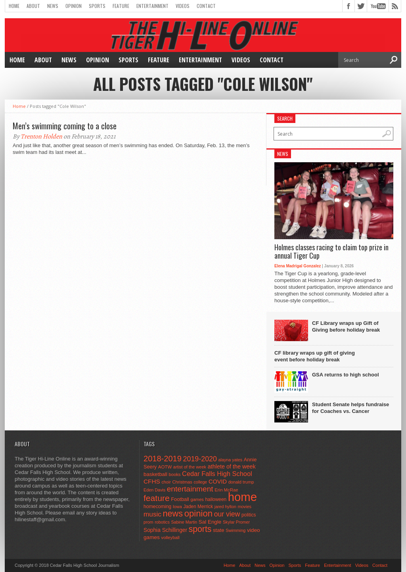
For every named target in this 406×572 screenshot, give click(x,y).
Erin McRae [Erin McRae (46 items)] (226, 490)
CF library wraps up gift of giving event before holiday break (314, 356)
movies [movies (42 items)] (244, 506)
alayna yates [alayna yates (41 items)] (230, 459)
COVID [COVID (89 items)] (218, 481)
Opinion (73, 5)
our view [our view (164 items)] (227, 514)
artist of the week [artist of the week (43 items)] (189, 467)
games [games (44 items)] (197, 499)
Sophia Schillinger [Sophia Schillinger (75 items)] (165, 530)
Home (14, 5)
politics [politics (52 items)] (248, 515)
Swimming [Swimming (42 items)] (235, 530)
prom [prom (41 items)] (148, 522)
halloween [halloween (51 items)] (216, 499)
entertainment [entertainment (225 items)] (190, 489)
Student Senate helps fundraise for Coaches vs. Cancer (350, 407)
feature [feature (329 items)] (157, 498)
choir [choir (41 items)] (165, 482)
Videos (183, 5)
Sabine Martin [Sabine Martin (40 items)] (184, 522)
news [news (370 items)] (173, 513)
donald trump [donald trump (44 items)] (241, 482)
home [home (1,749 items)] (242, 496)
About (33, 5)
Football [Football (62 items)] (180, 499)
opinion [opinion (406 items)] (198, 513)
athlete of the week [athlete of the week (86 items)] (232, 466)
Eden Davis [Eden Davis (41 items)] (154, 490)
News (52, 5)
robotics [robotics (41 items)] (162, 522)
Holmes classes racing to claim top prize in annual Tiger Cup (331, 251)
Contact (206, 5)
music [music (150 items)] (152, 514)
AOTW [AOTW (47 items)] (165, 467)
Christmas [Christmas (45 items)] (182, 482)
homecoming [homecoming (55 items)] (157, 506)
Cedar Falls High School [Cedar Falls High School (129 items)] (217, 473)
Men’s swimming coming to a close (65, 126)
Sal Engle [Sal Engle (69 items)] (210, 522)
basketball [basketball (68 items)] (155, 474)
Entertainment (152, 5)
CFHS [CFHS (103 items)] (152, 481)
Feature (121, 5)
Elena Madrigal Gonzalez (297, 266)
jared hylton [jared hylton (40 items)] (225, 506)
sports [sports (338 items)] (200, 529)
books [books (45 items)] (175, 474)
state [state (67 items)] (218, 530)
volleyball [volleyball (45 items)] (170, 537)
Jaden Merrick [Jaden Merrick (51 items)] (198, 506)
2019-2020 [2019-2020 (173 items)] (200, 459)
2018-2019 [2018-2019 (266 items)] (163, 458)
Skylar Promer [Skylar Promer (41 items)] (236, 522)
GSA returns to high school (345, 375)
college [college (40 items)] (200, 482)
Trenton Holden (41, 136)
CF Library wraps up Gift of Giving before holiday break (346, 326)
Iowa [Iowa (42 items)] (177, 506)
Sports (97, 5)
